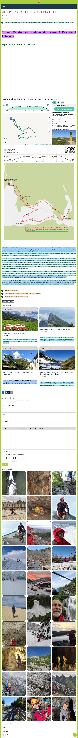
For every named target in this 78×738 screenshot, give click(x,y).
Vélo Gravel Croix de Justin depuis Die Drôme (14, 333)
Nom (3, 408)
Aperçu (40, 428)
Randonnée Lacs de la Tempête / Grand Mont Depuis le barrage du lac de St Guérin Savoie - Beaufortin (56, 373)
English (5, 731)
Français (6, 727)
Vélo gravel (10, 309)
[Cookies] (3, 734)
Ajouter (5, 465)
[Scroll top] (75, 735)
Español (6, 734)
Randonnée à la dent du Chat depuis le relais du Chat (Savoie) (56, 329)
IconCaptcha (14, 461)
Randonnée (10, 19)
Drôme (11, 301)
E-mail (3, 414)
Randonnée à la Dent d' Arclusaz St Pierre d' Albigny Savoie (19, 372)
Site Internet (5, 421)
